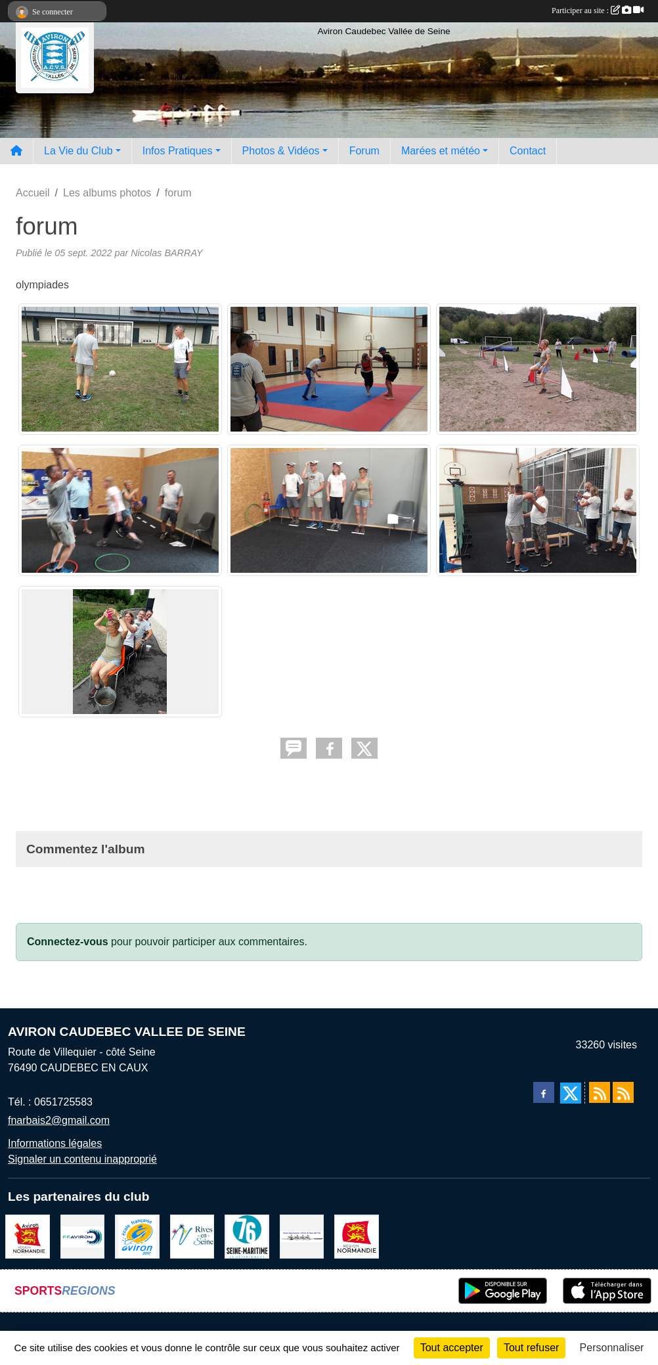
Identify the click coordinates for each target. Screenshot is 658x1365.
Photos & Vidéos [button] (281, 150)
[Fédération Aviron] (82, 1236)
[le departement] (247, 1236)
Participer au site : (598, 10)
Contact (528, 150)
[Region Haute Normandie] (356, 1236)
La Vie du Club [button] (78, 150)
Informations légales (55, 1143)
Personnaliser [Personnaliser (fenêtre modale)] (612, 1347)
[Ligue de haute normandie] (27, 1236)
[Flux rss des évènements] (623, 1092)
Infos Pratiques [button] (178, 150)
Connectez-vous (67, 941)
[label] (137, 1236)
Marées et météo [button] (440, 150)
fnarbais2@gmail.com (59, 1120)
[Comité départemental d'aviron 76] (302, 1236)
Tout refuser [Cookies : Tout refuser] (531, 1347)
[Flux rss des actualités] (599, 1092)
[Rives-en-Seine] (192, 1236)
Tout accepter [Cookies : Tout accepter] (451, 1347)
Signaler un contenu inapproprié (82, 1159)
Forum (364, 150)
